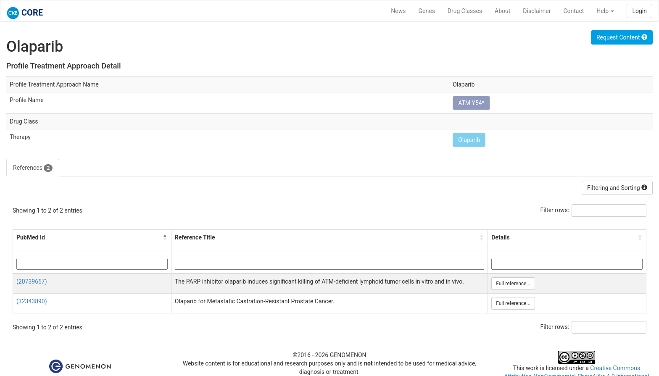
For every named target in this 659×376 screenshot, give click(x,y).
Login (639, 11)
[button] (165, 237)
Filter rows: (554, 210)
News (398, 11)
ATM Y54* (471, 103)
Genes (427, 11)
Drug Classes (465, 11)
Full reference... (513, 284)
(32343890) (31, 301)
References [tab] (33, 168)
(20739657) (31, 281)
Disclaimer (537, 11)
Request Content (621, 37)
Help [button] (605, 11)
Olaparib (469, 140)
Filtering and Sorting (617, 187)
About (502, 11)
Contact (573, 11)
